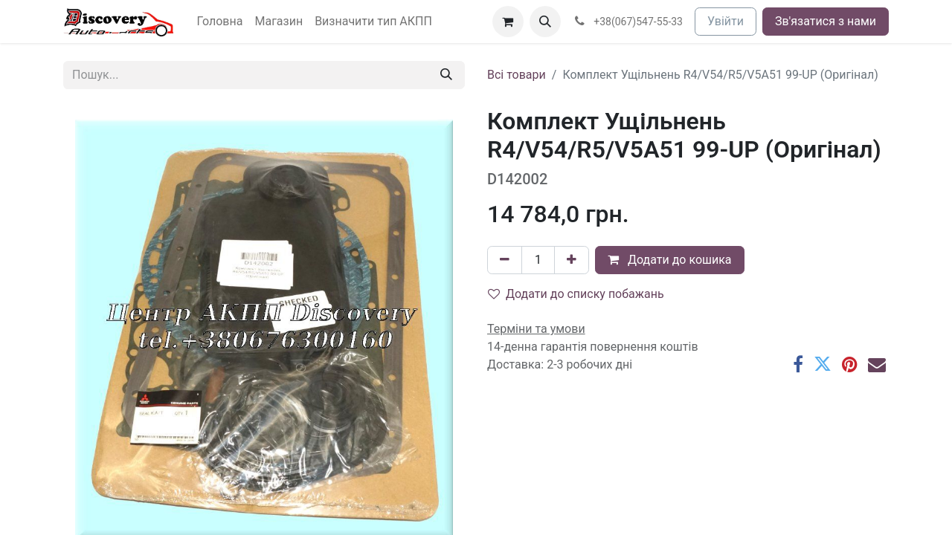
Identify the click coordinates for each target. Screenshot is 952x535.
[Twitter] (823, 364)
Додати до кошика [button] (670, 260)
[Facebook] (798, 364)
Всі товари (516, 75)
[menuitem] (220, 21)
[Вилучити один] (504, 260)
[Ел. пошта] (877, 364)
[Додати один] (571, 260)
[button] (545, 21)
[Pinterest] (850, 364)
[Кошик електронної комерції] (508, 21)
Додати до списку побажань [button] (576, 294)
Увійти (725, 21)
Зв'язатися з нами (825, 21)
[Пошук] (446, 75)
